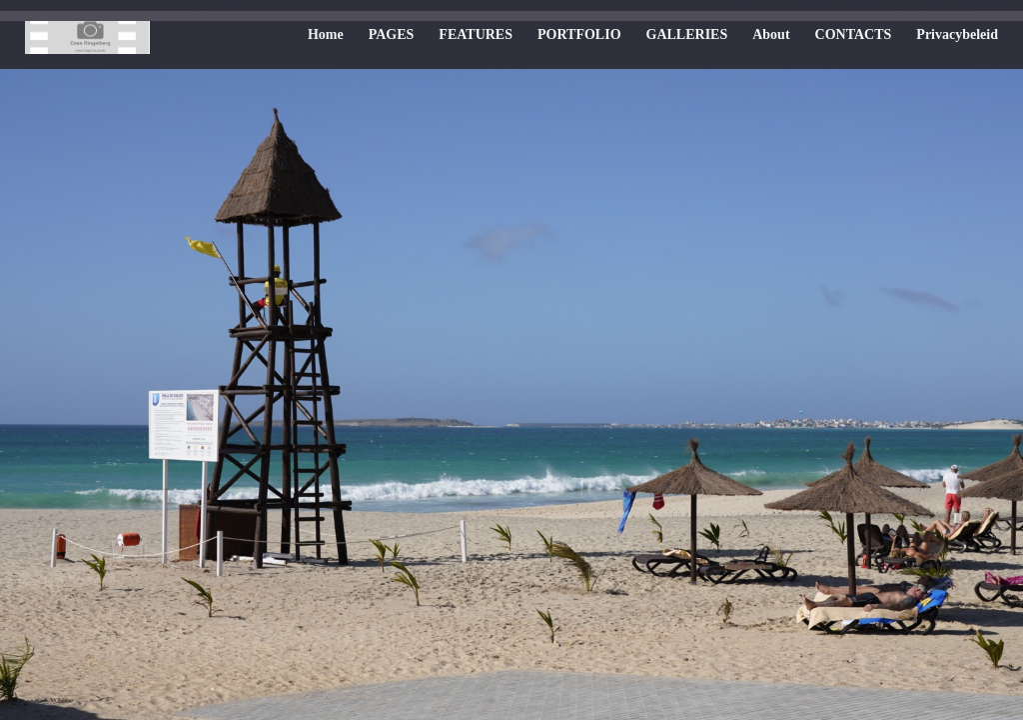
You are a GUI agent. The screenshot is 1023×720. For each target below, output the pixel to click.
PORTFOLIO (579, 34)
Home (326, 34)
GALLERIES (687, 34)
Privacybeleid (957, 34)
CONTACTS (853, 34)
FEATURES (475, 34)
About (770, 34)
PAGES (392, 34)
